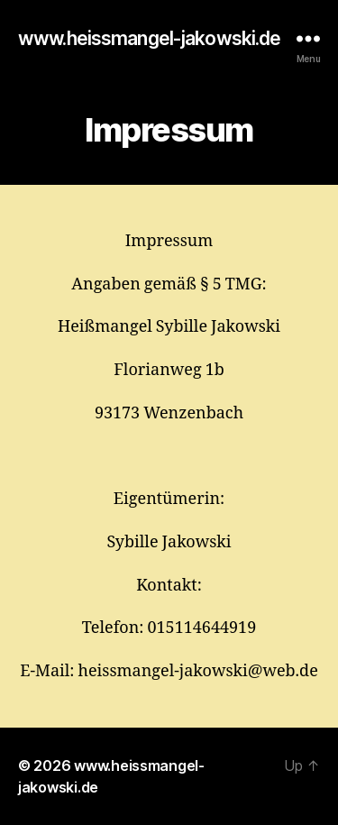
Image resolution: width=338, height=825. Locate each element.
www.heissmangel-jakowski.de (149, 38)
